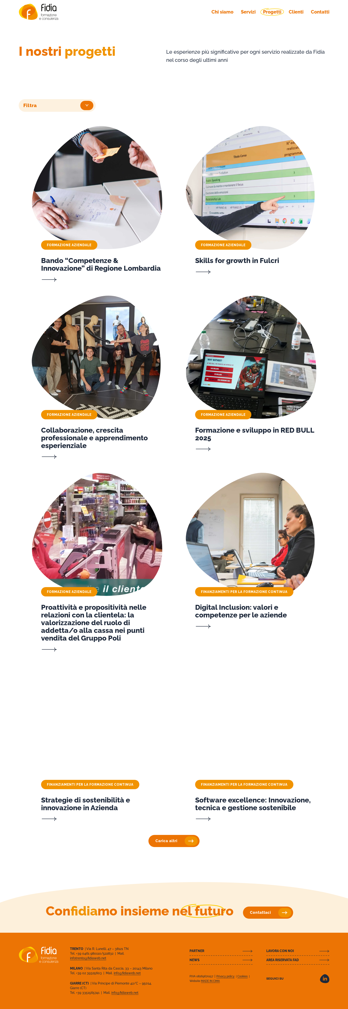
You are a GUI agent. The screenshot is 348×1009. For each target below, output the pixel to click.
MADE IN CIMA (210, 981)
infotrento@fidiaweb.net (88, 958)
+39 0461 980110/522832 (95, 953)
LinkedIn (324, 978)
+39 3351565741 (88, 993)
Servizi (248, 12)
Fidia (38, 12)
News (195, 960)
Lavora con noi (280, 951)
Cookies (242, 976)
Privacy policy (225, 976)
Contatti (320, 12)
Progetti (272, 12)
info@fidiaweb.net (127, 973)
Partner (197, 951)
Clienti (296, 12)
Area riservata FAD (282, 960)
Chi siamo (222, 12)
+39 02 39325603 (89, 973)
